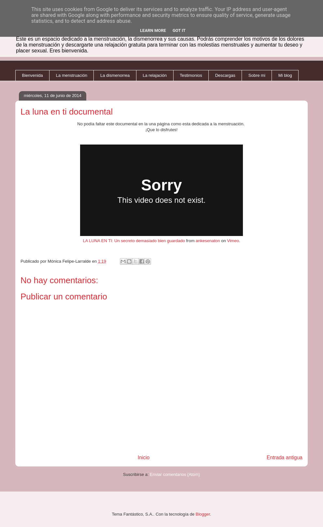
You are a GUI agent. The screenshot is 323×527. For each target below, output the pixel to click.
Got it (179, 30)
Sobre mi (256, 75)
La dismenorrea (115, 75)
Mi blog (285, 75)
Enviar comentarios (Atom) (175, 474)
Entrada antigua (284, 457)
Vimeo (233, 240)
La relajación (155, 75)
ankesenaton (208, 240)
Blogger (203, 514)
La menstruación (71, 75)
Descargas (225, 75)
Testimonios (191, 75)
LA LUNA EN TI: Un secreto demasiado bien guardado (134, 240)
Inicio (143, 457)
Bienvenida (32, 75)
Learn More (153, 30)
